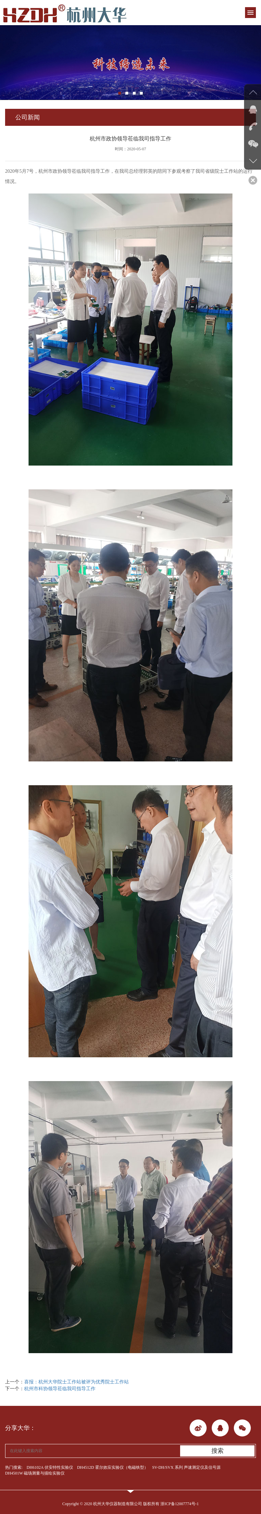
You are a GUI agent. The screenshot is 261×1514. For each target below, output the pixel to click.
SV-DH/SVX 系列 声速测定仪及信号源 (186, 1467)
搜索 (217, 1450)
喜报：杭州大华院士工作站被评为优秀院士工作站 (76, 1381)
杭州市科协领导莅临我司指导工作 (59, 1388)
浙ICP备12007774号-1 (179, 1503)
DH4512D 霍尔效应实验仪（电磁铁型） (112, 1467)
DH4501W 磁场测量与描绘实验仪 (35, 1473)
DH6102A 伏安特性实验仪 (50, 1467)
